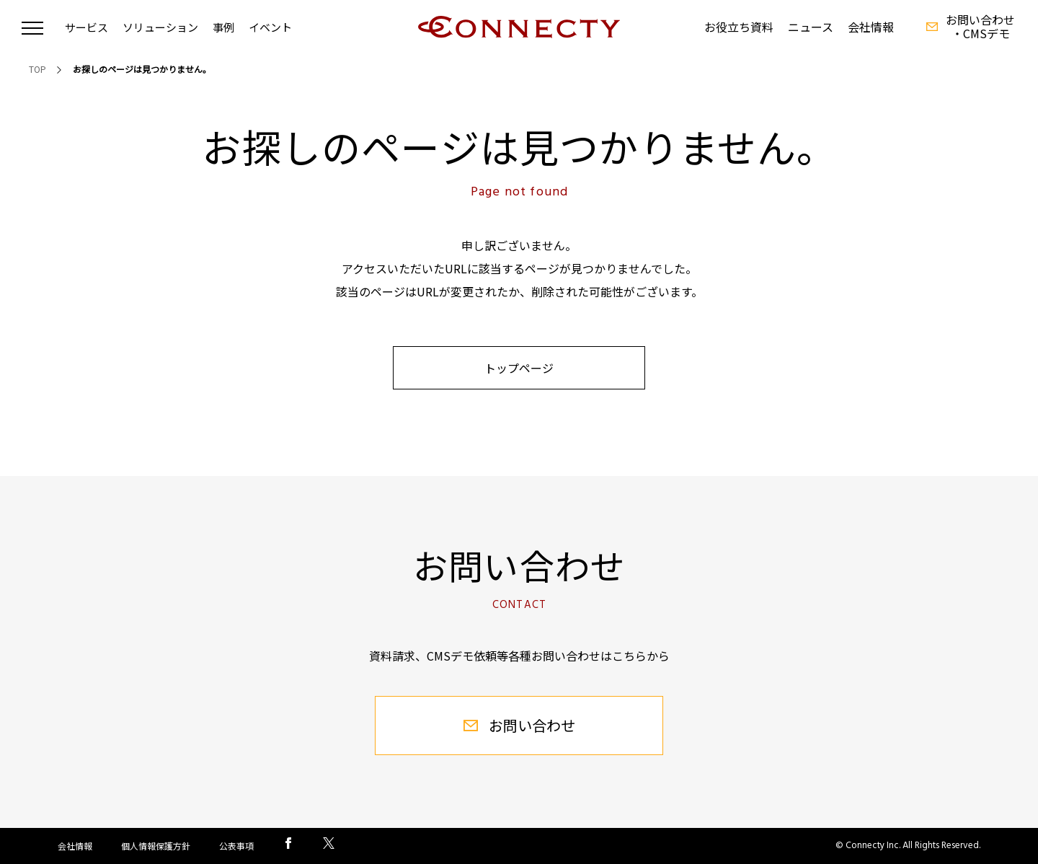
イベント (270, 27)
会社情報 (871, 27)
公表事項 (236, 845)
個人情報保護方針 (155, 845)
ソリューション (160, 27)
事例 (223, 27)
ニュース (810, 27)
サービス (86, 27)
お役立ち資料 (738, 27)
